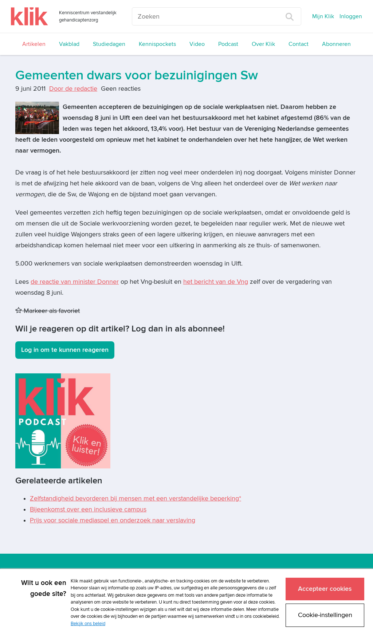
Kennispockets (157, 44)
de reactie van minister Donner (75, 282)
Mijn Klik (323, 16)
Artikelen (34, 44)
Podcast (228, 44)
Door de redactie (73, 89)
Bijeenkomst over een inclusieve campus (88, 509)
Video (197, 44)
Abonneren (336, 44)
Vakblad (69, 44)
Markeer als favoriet (47, 311)
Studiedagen (109, 44)
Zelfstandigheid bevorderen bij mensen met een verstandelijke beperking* (135, 498)
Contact (298, 44)
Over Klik (263, 44)
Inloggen (350, 16)
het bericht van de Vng (215, 282)
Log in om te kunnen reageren (65, 350)
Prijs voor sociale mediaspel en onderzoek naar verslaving (112, 520)
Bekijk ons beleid (88, 624)
